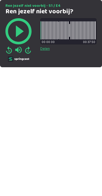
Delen (45, 49)
